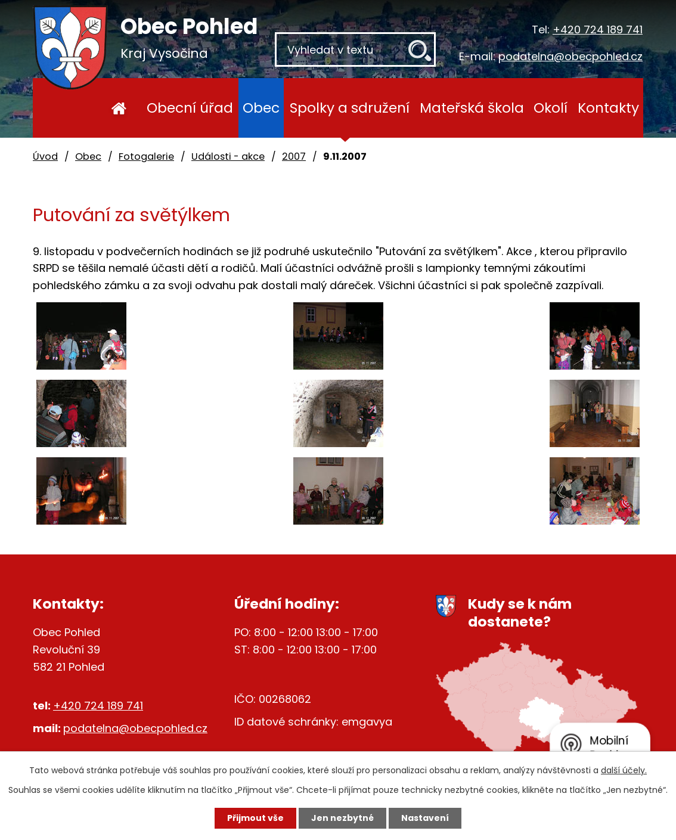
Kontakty (608, 107)
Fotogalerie (146, 156)
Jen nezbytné (342, 818)
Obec (261, 107)
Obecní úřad (190, 107)
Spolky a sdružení (350, 107)
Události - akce (228, 156)
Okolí (551, 107)
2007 (294, 156)
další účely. (624, 770)
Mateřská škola (472, 107)
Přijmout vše (255, 818)
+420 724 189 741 (598, 29)
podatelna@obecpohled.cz (570, 56)
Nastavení (425, 818)
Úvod (119, 108)
